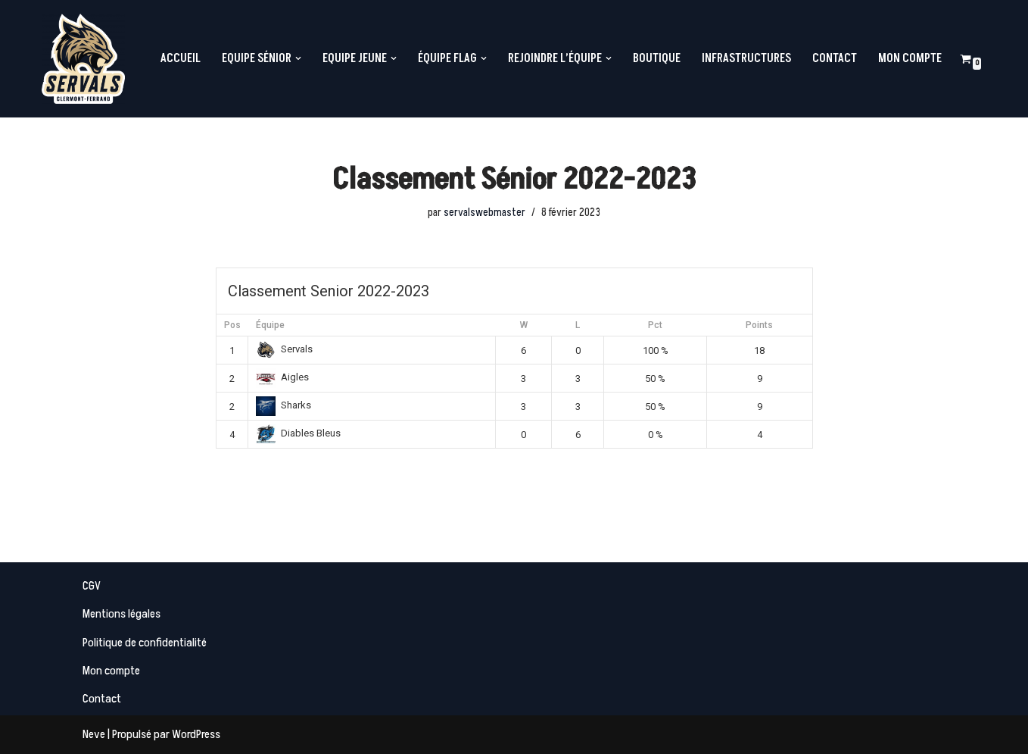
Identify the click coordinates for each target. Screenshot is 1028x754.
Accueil (180, 58)
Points (759, 325)
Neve (94, 734)
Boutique (657, 58)
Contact (834, 58)
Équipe (270, 325)
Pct (655, 325)
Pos (232, 325)
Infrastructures (746, 58)
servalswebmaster (484, 213)
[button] (298, 58)
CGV (92, 585)
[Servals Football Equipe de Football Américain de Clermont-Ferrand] (83, 59)
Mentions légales (121, 613)
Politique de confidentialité (145, 642)
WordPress (196, 734)
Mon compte (910, 58)
